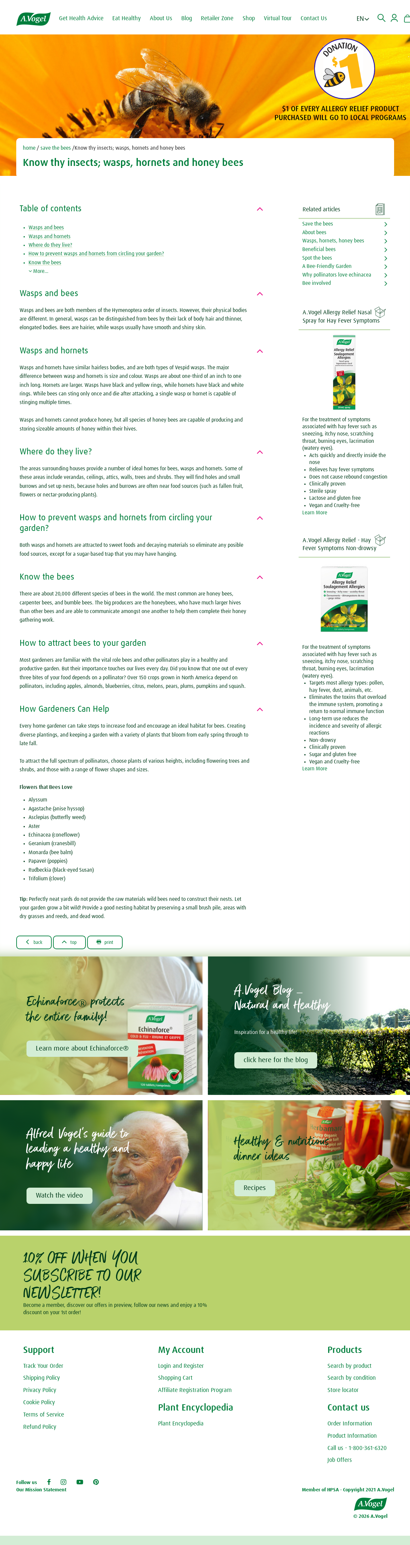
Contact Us (318, 19)
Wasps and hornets (50, 236)
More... (38, 271)
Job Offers (339, 1463)
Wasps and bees (46, 227)
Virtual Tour (282, 19)
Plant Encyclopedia (181, 1426)
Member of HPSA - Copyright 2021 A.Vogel (348, 1491)
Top (75, 943)
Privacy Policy (39, 1392)
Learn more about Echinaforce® (82, 1049)
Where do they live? (50, 245)
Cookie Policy (39, 1405)
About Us (165, 19)
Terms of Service (43, 1417)
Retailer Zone (221, 19)
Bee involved (316, 283)
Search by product (349, 1368)
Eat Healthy (131, 19)
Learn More (314, 512)
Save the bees (317, 224)
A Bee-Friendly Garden (327, 266)
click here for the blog (276, 1061)
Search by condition (351, 1380)
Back (36, 943)
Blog (191, 19)
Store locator (343, 1392)
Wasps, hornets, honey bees (333, 240)
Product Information (352, 1438)
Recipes (255, 1189)
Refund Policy (39, 1429)
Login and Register (181, 1368)
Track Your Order (43, 1368)
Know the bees (45, 262)
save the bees (55, 148)
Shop (253, 19)
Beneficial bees (319, 249)
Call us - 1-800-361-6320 (357, 1450)
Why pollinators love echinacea (336, 275)
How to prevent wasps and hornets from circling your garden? (96, 253)
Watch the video (60, 1197)
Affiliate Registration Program (195, 1392)
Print (114, 943)
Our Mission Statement (41, 1491)
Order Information (349, 1426)
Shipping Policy (41, 1380)
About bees (314, 232)
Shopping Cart (175, 1380)
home (29, 148)
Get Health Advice (85, 19)
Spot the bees (317, 258)
